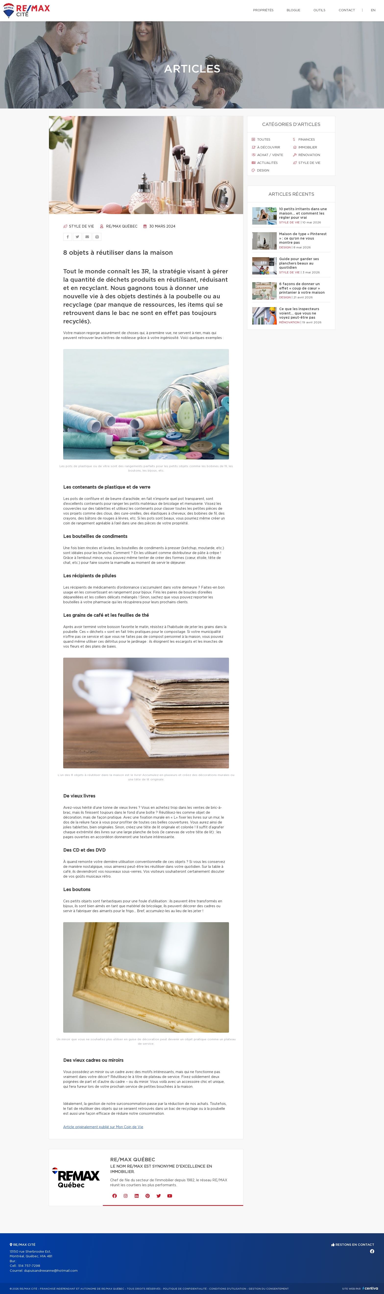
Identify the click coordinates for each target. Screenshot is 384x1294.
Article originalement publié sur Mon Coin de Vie (103, 1127)
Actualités (265, 163)
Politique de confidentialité (185, 1289)
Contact (347, 10)
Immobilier (305, 147)
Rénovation (306, 155)
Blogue (293, 10)
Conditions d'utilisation (227, 1289)
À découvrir (266, 147)
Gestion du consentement (269, 1289)
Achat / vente (267, 155)
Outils (319, 10)
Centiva (370, 1288)
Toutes (261, 139)
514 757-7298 (29, 1266)
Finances (304, 139)
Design (260, 170)
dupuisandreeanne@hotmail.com (51, 1270)
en (373, 10)
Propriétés (263, 10)
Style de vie (78, 226)
